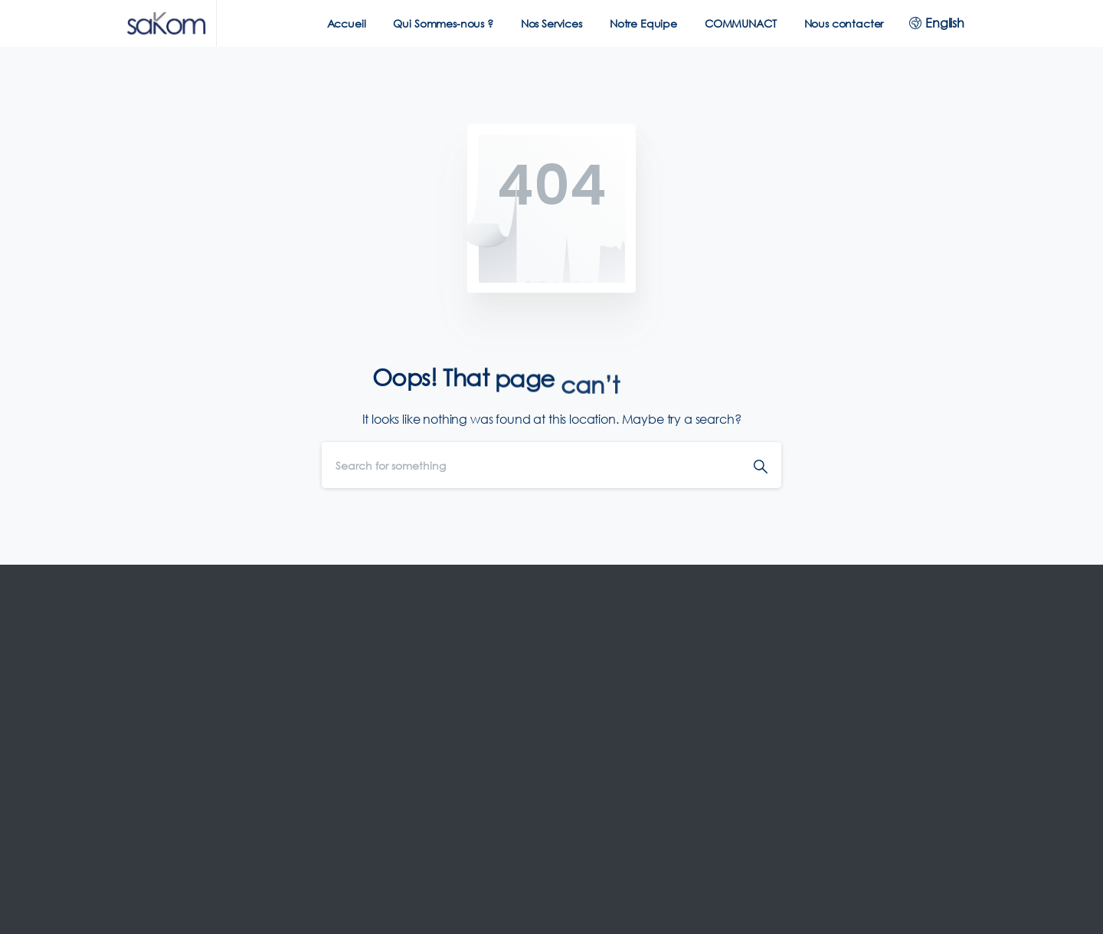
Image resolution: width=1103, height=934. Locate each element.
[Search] (531, 465)
